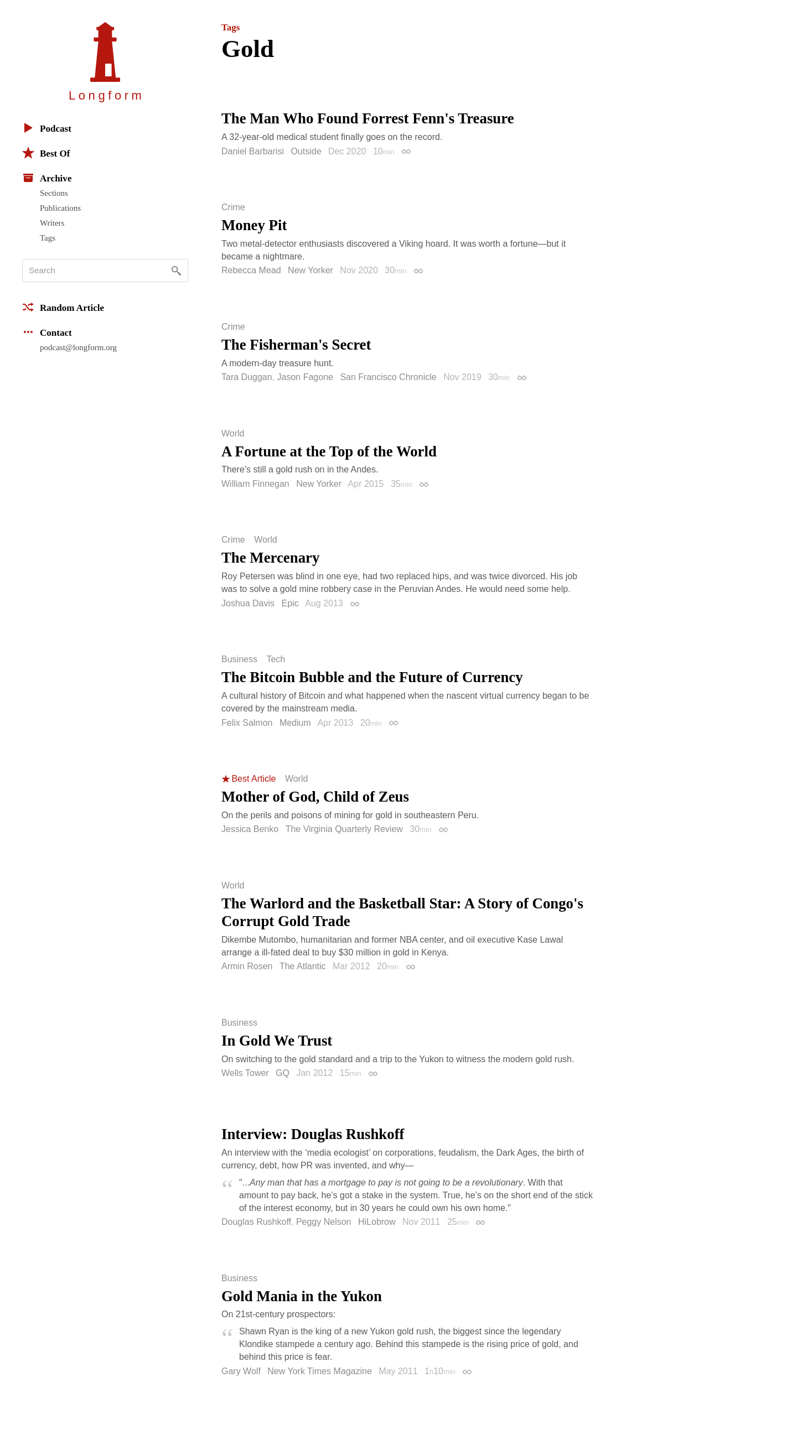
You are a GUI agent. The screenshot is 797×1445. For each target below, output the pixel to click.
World (233, 433)
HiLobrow (377, 1221)
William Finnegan (255, 483)
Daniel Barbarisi (252, 151)
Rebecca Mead (251, 270)
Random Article (63, 307)
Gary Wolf (241, 1371)
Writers (52, 223)
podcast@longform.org (78, 347)
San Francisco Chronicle (388, 377)
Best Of (46, 153)
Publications (60, 208)
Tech (275, 659)
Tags (47, 237)
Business (239, 659)
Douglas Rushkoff (256, 1221)
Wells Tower (245, 1073)
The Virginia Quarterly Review (344, 829)
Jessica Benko (249, 829)
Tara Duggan (246, 377)
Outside (306, 151)
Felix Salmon (246, 722)
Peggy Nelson (323, 1221)
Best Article (253, 779)
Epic (290, 603)
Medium (295, 722)
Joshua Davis (248, 603)
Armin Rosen (246, 966)
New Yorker (310, 270)
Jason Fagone (305, 377)
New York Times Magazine (319, 1371)
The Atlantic (303, 966)
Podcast (46, 128)
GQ (282, 1073)
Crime (233, 207)
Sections (54, 193)
